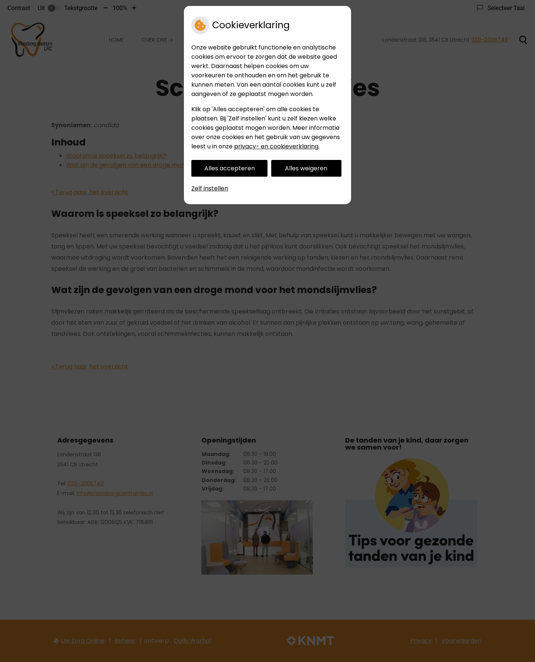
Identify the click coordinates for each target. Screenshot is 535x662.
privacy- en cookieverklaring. (277, 146)
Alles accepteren (229, 168)
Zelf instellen (209, 188)
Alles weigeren (306, 168)
